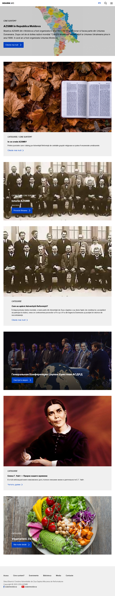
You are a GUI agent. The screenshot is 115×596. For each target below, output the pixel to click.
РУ (99, 3)
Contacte (69, 576)
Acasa (5, 576)
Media (58, 576)
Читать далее (14, 484)
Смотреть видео (21, 380)
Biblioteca (47, 576)
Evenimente (34, 576)
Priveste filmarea (21, 210)
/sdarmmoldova (11, 587)
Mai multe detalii (21, 544)
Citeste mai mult (12, 45)
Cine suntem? (18, 576)
